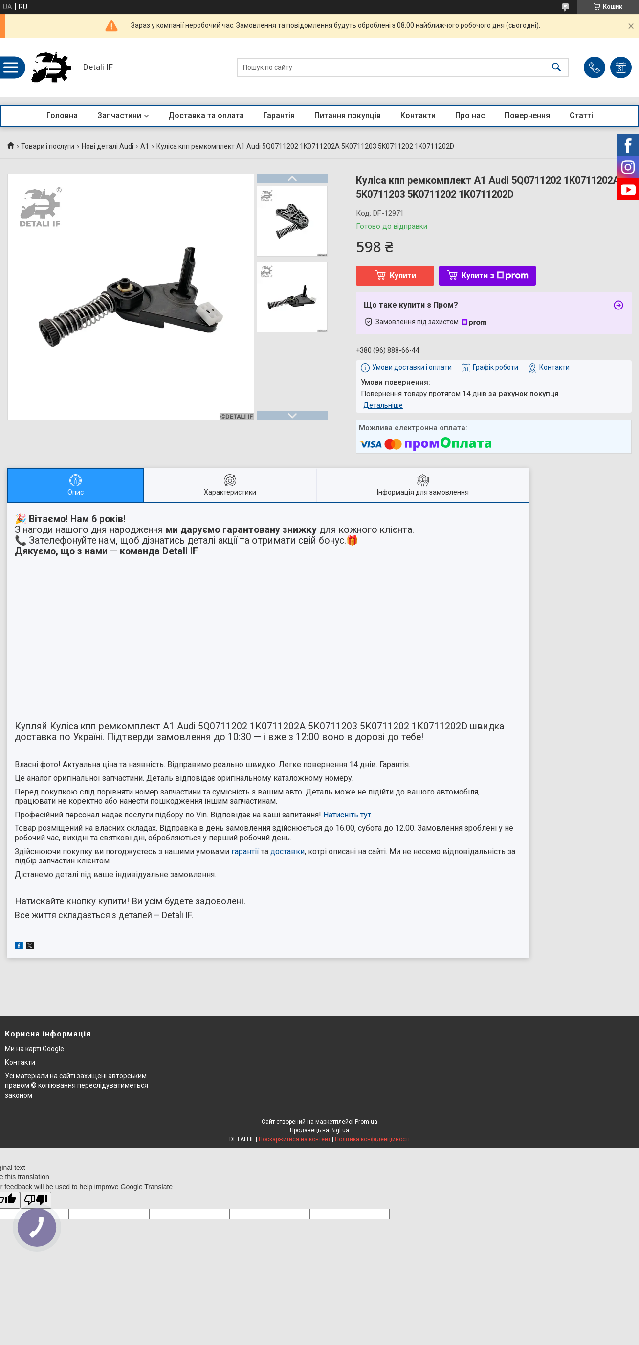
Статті (581, 115)
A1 (144, 146)
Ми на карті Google (34, 1049)
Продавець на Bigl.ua (319, 1130)
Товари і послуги (47, 146)
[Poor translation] (35, 1200)
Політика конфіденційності (372, 1139)
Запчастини (119, 115)
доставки (287, 851)
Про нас (470, 115)
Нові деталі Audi (107, 146)
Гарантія (279, 115)
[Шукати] (556, 68)
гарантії (245, 851)
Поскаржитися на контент (295, 1139)
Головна (62, 115)
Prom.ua (366, 1121)
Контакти (418, 115)
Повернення (527, 115)
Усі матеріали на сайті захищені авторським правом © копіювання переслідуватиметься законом (76, 1085)
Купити (403, 275)
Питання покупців (347, 115)
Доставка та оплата (206, 115)
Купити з (495, 275)
